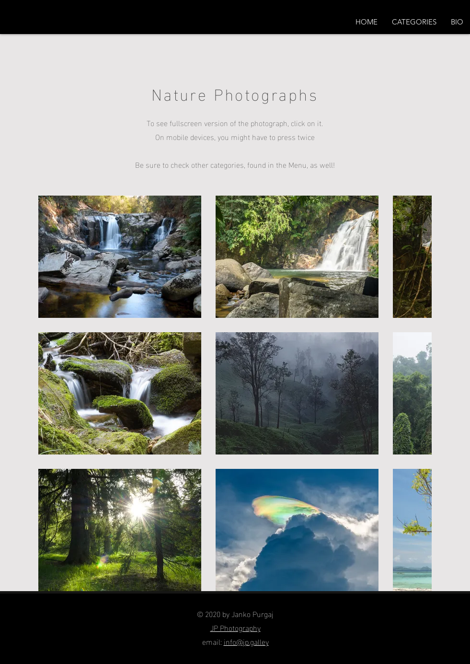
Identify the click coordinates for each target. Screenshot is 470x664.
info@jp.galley (246, 641)
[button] (414, 22)
